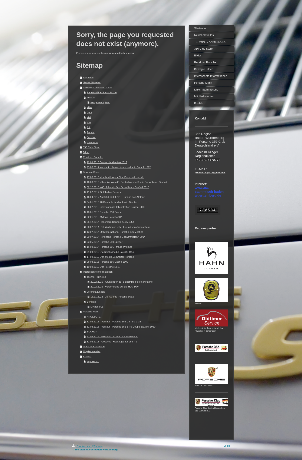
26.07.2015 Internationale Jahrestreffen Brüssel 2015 (116, 207)
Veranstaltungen (96, 291)
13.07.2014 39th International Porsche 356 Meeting (115, 231)
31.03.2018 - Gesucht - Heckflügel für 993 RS (112, 341)
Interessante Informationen (98, 271)
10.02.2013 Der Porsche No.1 (103, 266)
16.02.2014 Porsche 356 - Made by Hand (109, 246)
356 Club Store (91, 147)
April (89, 112)
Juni (89, 122)
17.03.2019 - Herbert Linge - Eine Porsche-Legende (115, 177)
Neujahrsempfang (100, 102)
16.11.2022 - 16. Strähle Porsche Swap (112, 296)
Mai (89, 117)
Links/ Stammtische (94, 346)
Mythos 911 (97, 306)
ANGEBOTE (94, 316)
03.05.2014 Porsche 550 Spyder (104, 241)
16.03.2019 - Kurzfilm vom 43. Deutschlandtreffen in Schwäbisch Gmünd (127, 182)
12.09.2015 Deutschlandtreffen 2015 (107, 162)
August (90, 132)
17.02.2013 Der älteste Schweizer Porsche (110, 256)
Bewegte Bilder (91, 172)
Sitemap (97, 446)
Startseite (88, 77)
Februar (91, 97)
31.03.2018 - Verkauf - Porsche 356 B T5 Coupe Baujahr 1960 (121, 326)
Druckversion (82, 446)
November (92, 142)
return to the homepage (122, 53)
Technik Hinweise (96, 276)
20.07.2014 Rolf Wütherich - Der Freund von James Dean (118, 227)
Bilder (86, 152)
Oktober (91, 137)
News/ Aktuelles (92, 82)
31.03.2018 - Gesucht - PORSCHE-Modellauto (112, 336)
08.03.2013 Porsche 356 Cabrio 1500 (107, 261)
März (89, 107)
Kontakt (87, 356)
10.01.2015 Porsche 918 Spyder (104, 212)
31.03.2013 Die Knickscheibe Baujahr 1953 (110, 251)
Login (227, 445)
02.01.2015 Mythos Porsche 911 (104, 217)
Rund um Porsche (93, 157)
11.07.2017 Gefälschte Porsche (104, 192)
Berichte (91, 301)
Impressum (93, 361)
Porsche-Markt (91, 311)
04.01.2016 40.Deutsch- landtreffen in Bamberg (113, 202)
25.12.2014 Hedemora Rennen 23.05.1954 (110, 221)
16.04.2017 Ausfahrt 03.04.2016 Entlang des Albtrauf (116, 197)
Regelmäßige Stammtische (101, 92)
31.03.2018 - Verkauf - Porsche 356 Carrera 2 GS (114, 321)
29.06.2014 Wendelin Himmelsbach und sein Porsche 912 (119, 167)
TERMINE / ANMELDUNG (97, 87)
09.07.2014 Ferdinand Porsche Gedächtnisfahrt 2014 (116, 236)
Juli (89, 127)
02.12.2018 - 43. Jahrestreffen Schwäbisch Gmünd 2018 (118, 187)
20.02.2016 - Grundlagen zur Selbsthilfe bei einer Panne (122, 281)
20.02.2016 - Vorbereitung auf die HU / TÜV (115, 286)
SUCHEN (92, 331)
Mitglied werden (92, 351)
